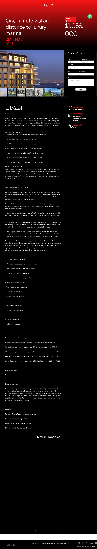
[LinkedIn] (91, 543)
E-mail (70, 65)
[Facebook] (83, 543)
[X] (87, 543)
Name (70, 59)
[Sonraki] (61, 530)
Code (69, 71)
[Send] (81, 89)
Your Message (72, 77)
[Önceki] (35, 530)
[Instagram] (78, 543)
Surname (84, 59)
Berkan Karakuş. (90, 546)
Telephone (82, 71)
